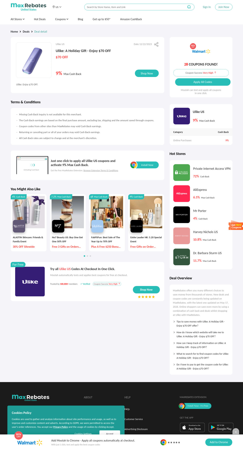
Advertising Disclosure (136, 429)
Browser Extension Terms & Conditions (101, 170)
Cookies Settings (83, 433)
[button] (57, 7)
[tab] (201, 322)
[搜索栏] (132, 7)
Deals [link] (26, 31)
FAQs (127, 409)
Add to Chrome (219, 442)
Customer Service (134, 419)
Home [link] (14, 31)
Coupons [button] (61, 19)
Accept (109, 433)
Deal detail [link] (40, 31)
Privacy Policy (60, 427)
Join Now (223, 7)
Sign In (207, 7)
